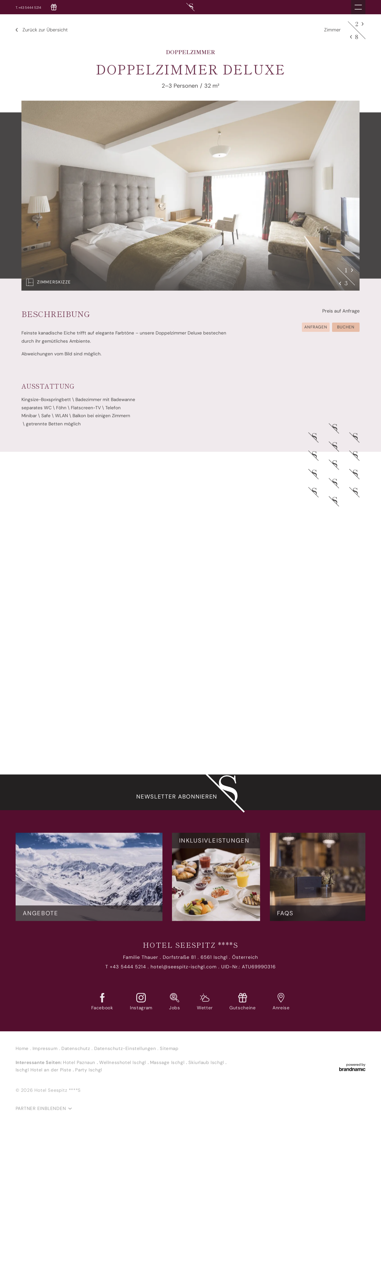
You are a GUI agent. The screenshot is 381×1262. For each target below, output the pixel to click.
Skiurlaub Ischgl (206, 1066)
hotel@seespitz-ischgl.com (184, 970)
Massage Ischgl (168, 1066)
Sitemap (169, 1052)
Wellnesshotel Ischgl (123, 1066)
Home (23, 1052)
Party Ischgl (88, 1073)
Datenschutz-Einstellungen (126, 1052)
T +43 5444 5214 (125, 970)
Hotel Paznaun (80, 1066)
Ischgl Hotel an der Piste (44, 1073)
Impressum (46, 1052)
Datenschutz (76, 1052)
